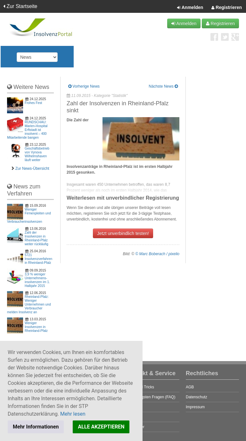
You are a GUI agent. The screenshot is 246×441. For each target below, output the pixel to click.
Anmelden (190, 8)
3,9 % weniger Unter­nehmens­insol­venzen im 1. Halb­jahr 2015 (37, 280)
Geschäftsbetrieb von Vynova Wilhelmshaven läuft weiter (37, 154)
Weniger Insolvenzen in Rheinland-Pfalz (36, 327)
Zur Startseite (20, 6)
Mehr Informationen (36, 427)
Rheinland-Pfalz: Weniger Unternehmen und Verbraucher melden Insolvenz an (29, 304)
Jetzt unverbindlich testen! (123, 233)
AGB (190, 387)
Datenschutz (196, 397)
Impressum (195, 407)
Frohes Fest (33, 103)
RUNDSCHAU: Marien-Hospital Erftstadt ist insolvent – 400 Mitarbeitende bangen (27, 129)
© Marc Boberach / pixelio (157, 254)
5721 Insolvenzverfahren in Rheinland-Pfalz (38, 258)
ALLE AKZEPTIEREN (101, 427)
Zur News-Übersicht (32, 168)
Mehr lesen (73, 414)
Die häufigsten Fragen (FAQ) (150, 397)
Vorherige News (84, 86)
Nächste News (163, 86)
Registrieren (226, 8)
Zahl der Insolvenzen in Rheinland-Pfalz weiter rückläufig (36, 238)
